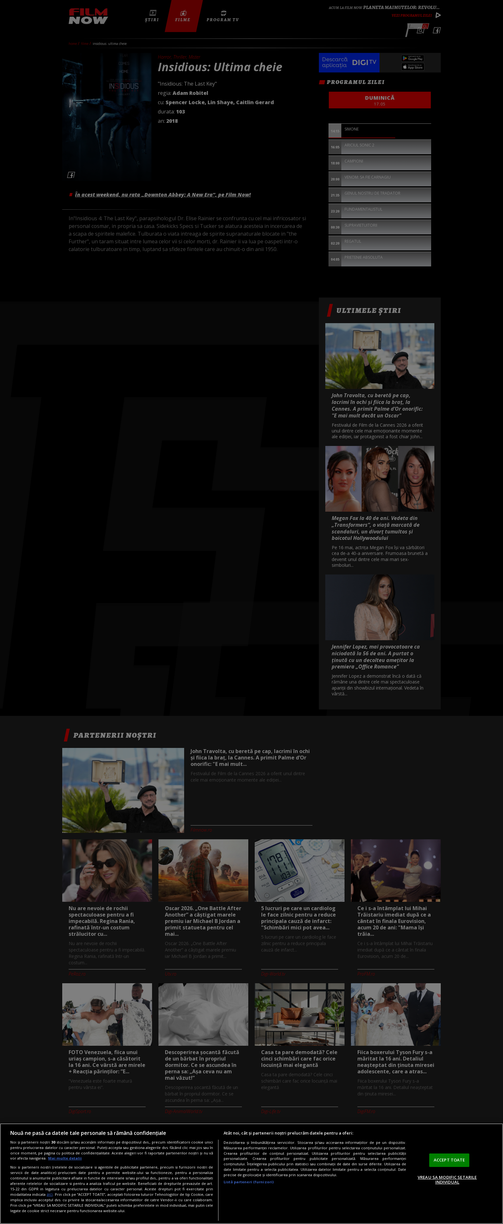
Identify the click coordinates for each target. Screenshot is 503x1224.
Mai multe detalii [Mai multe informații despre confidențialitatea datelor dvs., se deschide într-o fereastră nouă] (65, 1158)
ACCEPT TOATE (449, 1160)
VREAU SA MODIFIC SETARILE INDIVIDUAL (447, 1179)
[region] (251, 1173)
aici (50, 1194)
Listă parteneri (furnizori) (249, 1181)
